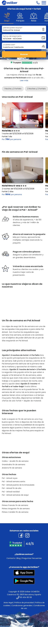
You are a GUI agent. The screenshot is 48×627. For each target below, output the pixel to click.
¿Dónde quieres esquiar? (12, 28)
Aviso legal (8, 602)
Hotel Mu (11, 130)
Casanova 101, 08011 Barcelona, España (24, 594)
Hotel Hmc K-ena (14, 185)
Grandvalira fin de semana (13, 464)
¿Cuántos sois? (9, 45)
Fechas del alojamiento (12, 36)
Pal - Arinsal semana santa (13, 481)
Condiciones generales (22, 605)
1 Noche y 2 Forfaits (12, 88)
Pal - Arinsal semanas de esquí (15, 495)
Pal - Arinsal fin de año (11, 488)
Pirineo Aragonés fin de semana (16, 508)
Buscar (24, 54)
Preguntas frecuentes (32, 558)
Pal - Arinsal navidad (11, 491)
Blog (18, 558)
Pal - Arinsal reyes (9, 478)
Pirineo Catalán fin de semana (15, 512)
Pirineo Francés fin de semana (15, 505)
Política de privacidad (24, 602)
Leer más (24, 80)
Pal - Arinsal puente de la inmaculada (18, 485)
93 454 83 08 (26, 597)
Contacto (11, 558)
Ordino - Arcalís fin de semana (15, 461)
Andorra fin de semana (12, 468)
